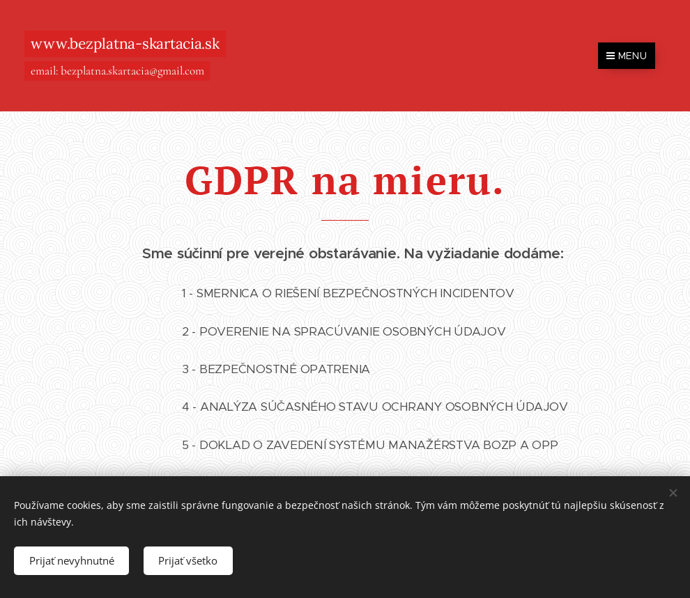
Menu (626, 55)
